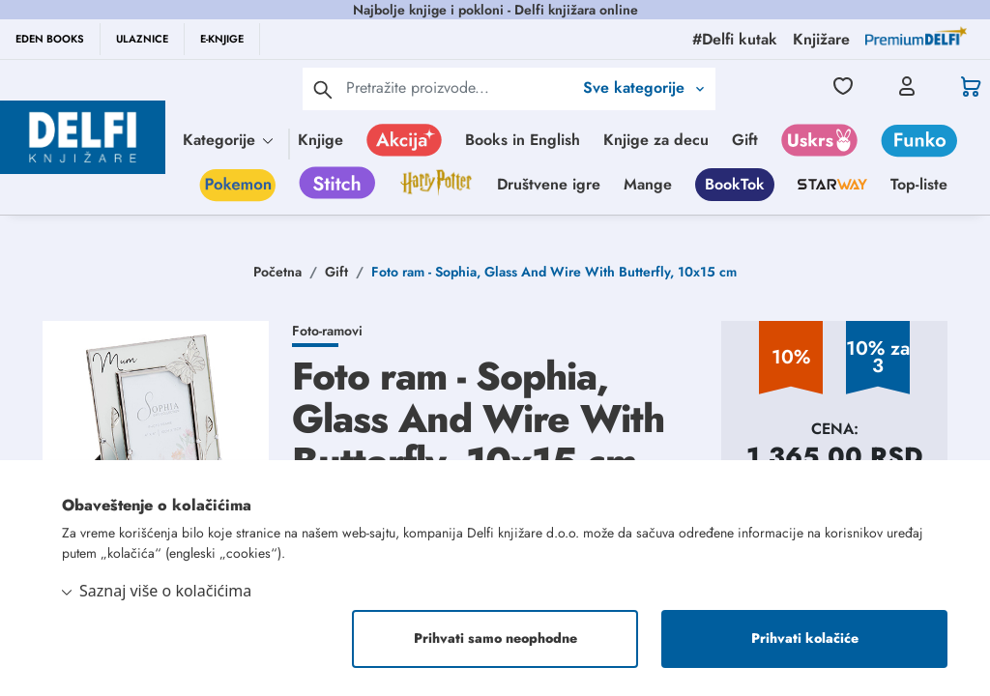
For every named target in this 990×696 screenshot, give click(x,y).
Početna (277, 271)
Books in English (522, 140)
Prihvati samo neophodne (495, 639)
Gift (745, 140)
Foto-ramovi (327, 330)
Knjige (320, 140)
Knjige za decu (656, 140)
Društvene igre (548, 184)
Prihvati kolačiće (805, 639)
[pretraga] (322, 88)
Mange (648, 184)
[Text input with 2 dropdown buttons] (459, 87)
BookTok (735, 184)
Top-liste (918, 184)
